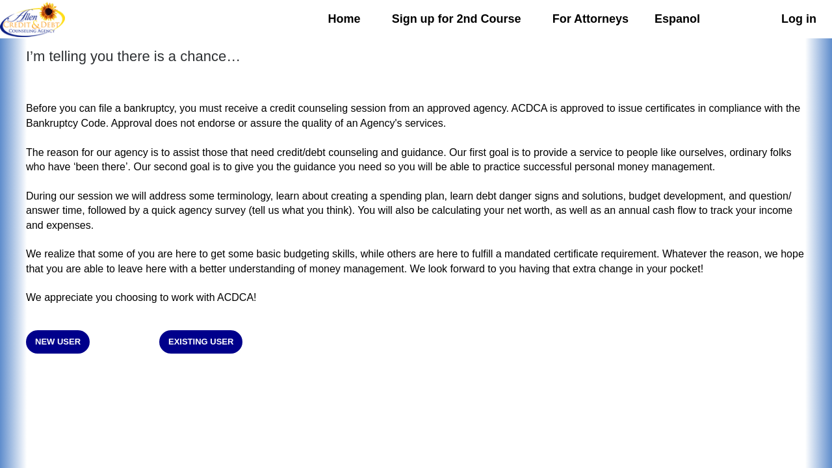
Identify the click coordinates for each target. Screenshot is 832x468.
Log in (798, 18)
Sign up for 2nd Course (456, 18)
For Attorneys (590, 18)
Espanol (677, 18)
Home (344, 18)
